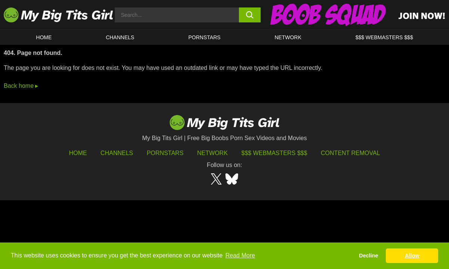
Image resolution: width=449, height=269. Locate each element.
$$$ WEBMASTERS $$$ (384, 37)
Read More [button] (240, 255)
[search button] (250, 14)
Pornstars (204, 37)
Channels (117, 153)
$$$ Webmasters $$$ (274, 153)
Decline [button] (368, 256)
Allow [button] (412, 256)
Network (287, 37)
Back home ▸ (21, 86)
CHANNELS (120, 37)
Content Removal (350, 153)
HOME (44, 37)
